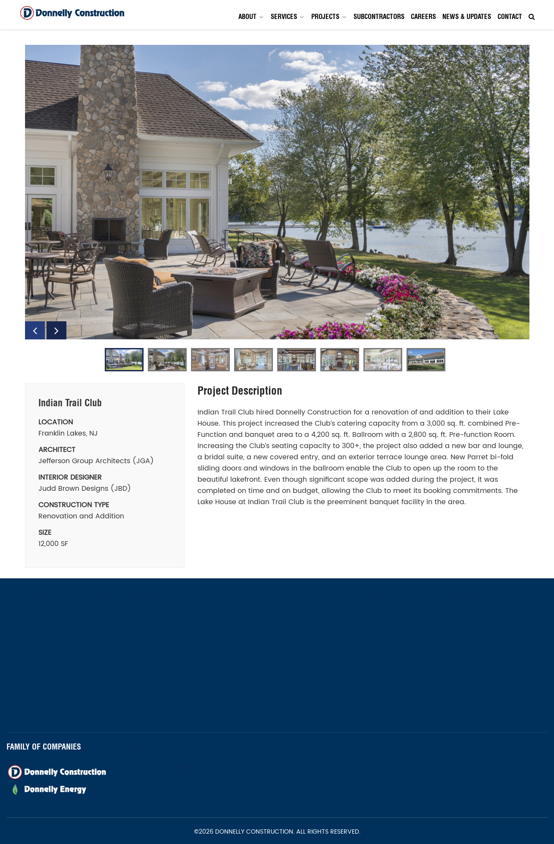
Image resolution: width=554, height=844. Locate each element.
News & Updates (466, 17)
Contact (510, 17)
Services (284, 17)
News (511, 770)
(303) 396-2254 (469, 644)
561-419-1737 (379, 644)
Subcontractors (379, 17)
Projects (325, 17)
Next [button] (56, 330)
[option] (277, 192)
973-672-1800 (23, 644)
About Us (289, 770)
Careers (423, 17)
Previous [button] (35, 330)
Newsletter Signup (162, 788)
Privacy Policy (339, 784)
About (247, 17)
